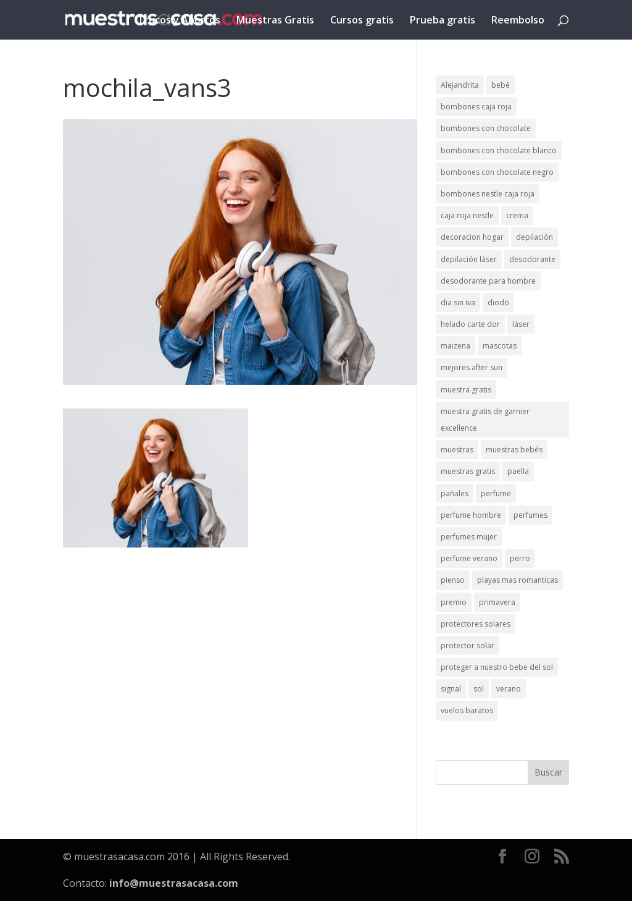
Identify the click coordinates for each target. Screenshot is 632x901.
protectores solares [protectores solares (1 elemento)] (475, 624)
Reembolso (517, 21)
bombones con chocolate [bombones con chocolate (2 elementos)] (486, 128)
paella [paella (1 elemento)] (518, 471)
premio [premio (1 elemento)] (454, 602)
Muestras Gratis (275, 21)
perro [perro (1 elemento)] (520, 558)
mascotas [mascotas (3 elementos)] (500, 346)
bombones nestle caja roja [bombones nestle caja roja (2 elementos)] (487, 193)
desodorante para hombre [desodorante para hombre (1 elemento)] (488, 281)
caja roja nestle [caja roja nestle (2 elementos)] (467, 215)
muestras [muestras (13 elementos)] (457, 449)
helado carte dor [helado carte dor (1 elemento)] (470, 324)
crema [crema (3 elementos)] (517, 215)
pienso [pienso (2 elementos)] (453, 580)
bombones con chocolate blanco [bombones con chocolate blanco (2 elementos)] (499, 150)
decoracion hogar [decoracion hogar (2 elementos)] (472, 237)
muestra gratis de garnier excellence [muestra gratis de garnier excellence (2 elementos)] (485, 419)
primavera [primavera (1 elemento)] (497, 602)
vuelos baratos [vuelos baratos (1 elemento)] (467, 710)
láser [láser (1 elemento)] (521, 324)
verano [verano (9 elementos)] (508, 688)
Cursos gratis (362, 21)
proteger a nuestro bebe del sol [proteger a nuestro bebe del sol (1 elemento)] (497, 667)
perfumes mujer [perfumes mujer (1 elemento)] (469, 536)
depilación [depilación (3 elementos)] (534, 237)
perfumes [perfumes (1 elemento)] (530, 515)
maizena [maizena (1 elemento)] (455, 346)
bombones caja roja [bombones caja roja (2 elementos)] (476, 106)
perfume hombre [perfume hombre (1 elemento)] (471, 515)
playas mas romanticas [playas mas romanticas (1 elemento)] (517, 580)
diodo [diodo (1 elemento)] (498, 302)
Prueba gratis (442, 21)
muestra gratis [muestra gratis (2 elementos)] (466, 389)
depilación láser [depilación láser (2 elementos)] (469, 259)
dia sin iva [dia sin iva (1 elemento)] (458, 302)
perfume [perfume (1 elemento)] (496, 493)
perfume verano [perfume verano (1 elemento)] (469, 558)
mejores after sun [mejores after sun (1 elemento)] (471, 367)
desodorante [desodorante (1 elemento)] (532, 259)
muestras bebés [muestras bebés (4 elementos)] (514, 449)
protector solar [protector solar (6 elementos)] (467, 645)
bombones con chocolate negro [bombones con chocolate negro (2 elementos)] (497, 172)
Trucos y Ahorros (179, 21)
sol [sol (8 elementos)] (478, 688)
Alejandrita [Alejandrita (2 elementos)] (460, 85)
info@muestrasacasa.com (173, 883)
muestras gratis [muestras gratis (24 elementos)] (468, 471)
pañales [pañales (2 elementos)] (454, 493)
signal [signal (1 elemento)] (451, 688)
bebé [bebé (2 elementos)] (500, 85)
